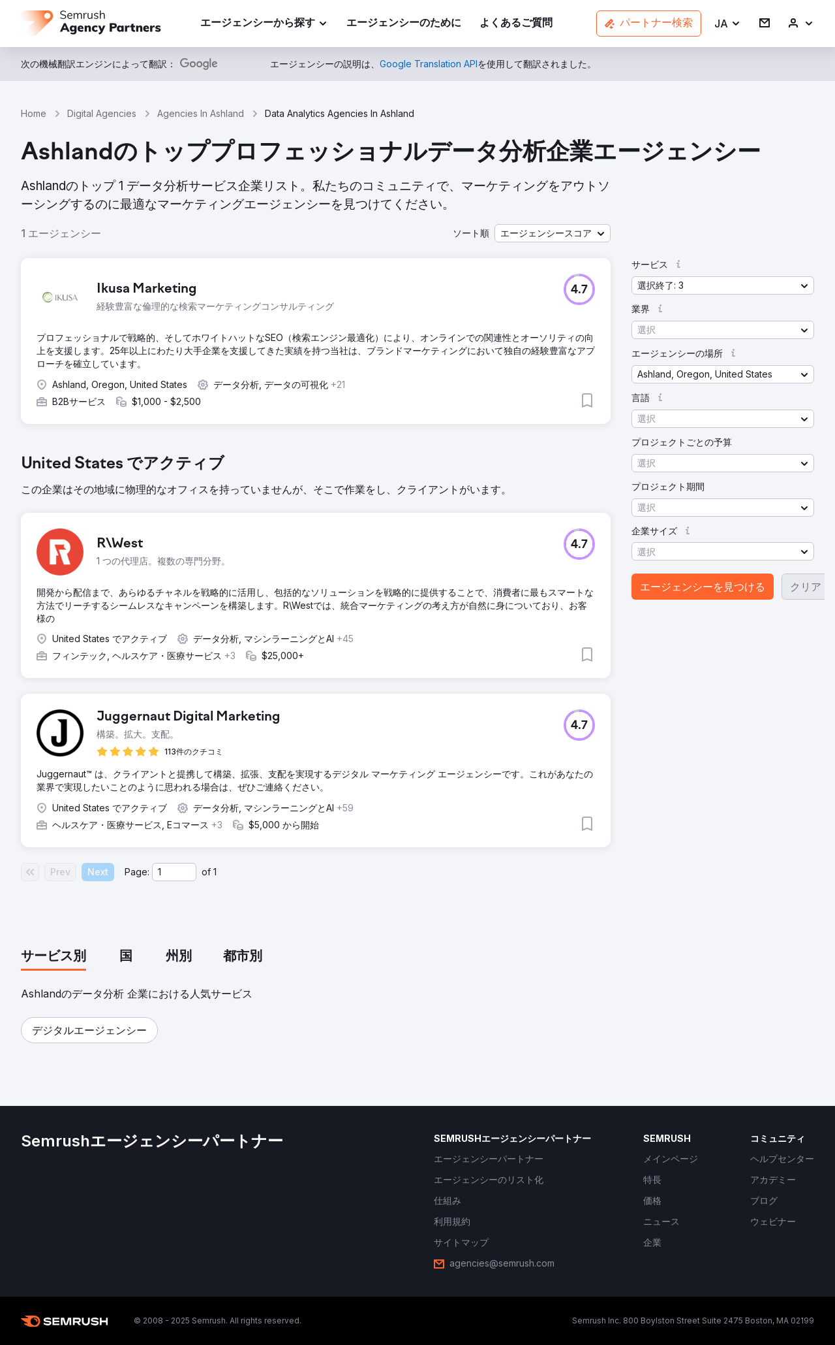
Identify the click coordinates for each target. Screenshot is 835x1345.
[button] (727, 24)
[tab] (53, 957)
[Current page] (174, 872)
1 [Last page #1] (215, 871)
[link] (403, 24)
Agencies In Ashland (200, 113)
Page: (137, 871)
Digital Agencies (101, 113)
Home (33, 113)
